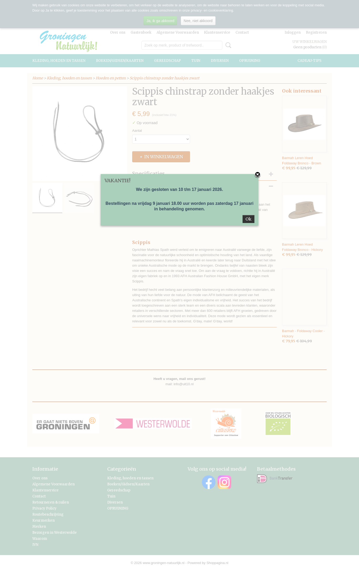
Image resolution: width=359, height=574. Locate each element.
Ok (248, 219)
